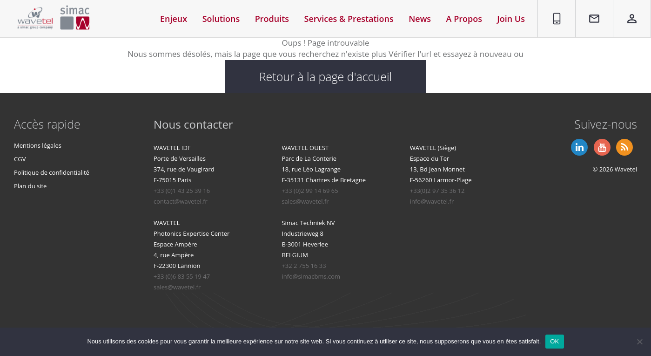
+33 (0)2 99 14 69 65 (310, 191)
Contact (590, 5)
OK (554, 341)
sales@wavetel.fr (305, 202)
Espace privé (626, 10)
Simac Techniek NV (308, 223)
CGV (20, 159)
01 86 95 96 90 (553, 10)
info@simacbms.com (311, 277)
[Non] (639, 341)
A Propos (464, 18)
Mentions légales (37, 146)
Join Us (511, 18)
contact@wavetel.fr (181, 202)
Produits (272, 18)
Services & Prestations (349, 18)
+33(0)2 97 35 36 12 (437, 191)
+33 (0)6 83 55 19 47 (182, 277)
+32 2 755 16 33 (304, 266)
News (420, 18)
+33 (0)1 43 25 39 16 (182, 191)
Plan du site (30, 186)
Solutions (221, 18)
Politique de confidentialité (51, 173)
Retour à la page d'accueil (325, 77)
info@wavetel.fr (432, 202)
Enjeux (173, 18)
